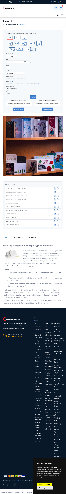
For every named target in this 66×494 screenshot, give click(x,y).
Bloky (37, 341)
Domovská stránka (9, 24)
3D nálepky (38, 325)
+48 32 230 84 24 (25, 2)
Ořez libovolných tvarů (12, 88)
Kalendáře (38, 395)
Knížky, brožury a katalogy (38, 417)
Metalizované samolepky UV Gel (49, 340)
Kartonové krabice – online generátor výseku (38, 403)
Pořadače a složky (48, 374)
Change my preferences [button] (45, 488)
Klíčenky (38, 411)
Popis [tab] (7, 237)
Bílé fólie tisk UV (38, 345)
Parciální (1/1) (20, 83)
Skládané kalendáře (48, 422)
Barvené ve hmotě (38, 336)
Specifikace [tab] (18, 237)
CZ (60, 2)
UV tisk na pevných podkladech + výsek (58, 369)
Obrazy (47, 358)
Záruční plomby (57, 414)
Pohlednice (49, 366)
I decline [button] (48, 484)
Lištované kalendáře (48, 334)
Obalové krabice (48, 353)
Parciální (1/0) (10, 83)
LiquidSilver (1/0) (21, 78)
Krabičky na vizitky (38, 434)
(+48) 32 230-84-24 (15, 337)
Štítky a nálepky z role (57, 456)
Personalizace (10, 90)
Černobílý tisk (57, 425)
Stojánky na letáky (57, 325)
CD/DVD (38, 349)
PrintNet (18, 480)
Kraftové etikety (38, 440)
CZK (53, 2)
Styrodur (57, 335)
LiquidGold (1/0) (11, 78)
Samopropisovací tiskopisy (50, 416)
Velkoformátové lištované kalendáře (59, 378)
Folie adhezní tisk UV (38, 372)
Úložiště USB (57, 419)
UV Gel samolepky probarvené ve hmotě (58, 350)
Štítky (56, 451)
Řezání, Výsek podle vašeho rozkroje (57, 434)
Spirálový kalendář (48, 428)
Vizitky (56, 393)
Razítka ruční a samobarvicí (49, 398)
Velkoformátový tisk (59, 385)
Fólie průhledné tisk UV (39, 383)
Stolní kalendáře (57, 331)
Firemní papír (37, 365)
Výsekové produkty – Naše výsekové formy (58, 401)
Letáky (47, 329)
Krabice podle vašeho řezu (37, 426)
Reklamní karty (48, 405)
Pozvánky (48, 370)
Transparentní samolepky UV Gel (59, 340)
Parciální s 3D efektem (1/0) (31, 83)
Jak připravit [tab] (32, 237)
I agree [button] (40, 484)
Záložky (57, 409)
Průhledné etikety (48, 380)
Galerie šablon (37, 391)
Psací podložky (48, 391)
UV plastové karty (57, 359)
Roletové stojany (48, 411)
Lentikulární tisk (49, 325)
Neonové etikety (48, 348)
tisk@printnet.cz (12, 2)
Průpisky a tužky (48, 386)
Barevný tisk (38, 331)
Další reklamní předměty (38, 355)
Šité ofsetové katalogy (57, 445)
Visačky (56, 390)
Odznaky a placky (48, 362)
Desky (37, 361)
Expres (8, 93)
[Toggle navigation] (62, 15)
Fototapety (39, 378)
